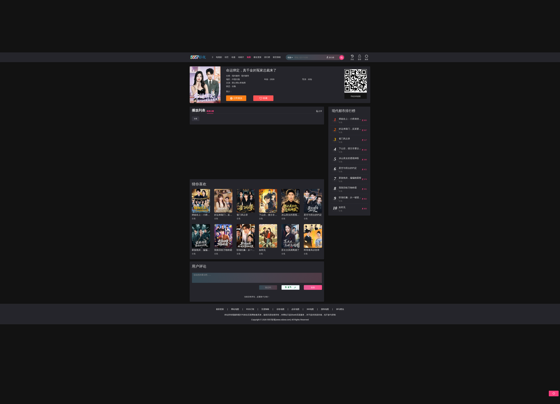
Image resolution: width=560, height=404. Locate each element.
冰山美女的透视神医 (290, 215)
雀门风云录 (242, 215)
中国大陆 (236, 79)
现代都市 (236, 76)
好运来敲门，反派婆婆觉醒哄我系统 (223, 215)
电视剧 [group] (219, 57)
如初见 (262, 250)
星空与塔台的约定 (313, 215)
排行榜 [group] (267, 57)
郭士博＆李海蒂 (239, 83)
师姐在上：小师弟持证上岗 (201, 215)
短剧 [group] (249, 57)
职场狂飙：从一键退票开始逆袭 (246, 250)
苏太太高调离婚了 (290, 250)
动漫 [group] (233, 57)
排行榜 (330, 57)
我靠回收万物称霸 (223, 250)
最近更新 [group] (257, 57)
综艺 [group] (227, 57)
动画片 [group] (241, 57)
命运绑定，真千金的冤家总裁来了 (251, 70)
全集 (195, 119)
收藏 (263, 98)
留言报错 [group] (277, 57)
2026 (272, 79)
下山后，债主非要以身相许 (268, 215)
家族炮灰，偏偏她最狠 (201, 250)
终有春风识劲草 (311, 250)
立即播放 (236, 98)
